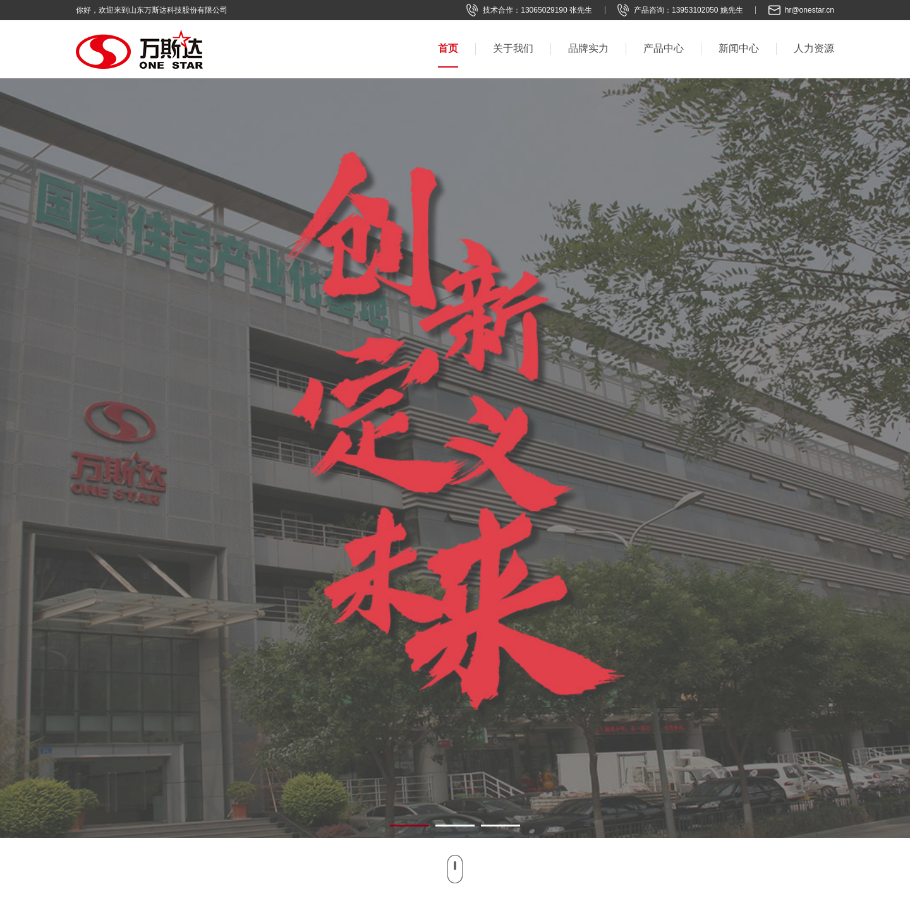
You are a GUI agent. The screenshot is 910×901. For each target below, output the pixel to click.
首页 (448, 48)
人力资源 (814, 48)
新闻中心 (739, 48)
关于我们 (513, 48)
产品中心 (663, 48)
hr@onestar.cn (809, 10)
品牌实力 (588, 48)
